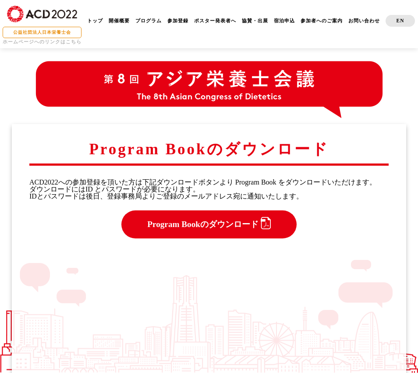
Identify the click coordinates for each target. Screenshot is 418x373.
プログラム (148, 20)
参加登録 (177, 20)
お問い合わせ (364, 20)
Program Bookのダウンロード (208, 223)
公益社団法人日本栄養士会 (42, 32)
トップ (95, 20)
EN (400, 20)
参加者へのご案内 (322, 20)
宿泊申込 (284, 20)
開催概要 (119, 20)
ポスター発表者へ (215, 20)
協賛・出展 (255, 20)
